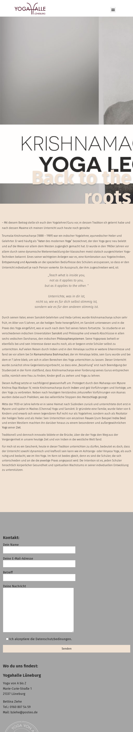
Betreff (39, 575)
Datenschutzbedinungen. (54, 639)
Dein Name (39, 547)
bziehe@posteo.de (24, 712)
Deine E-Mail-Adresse (39, 561)
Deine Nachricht (38, 609)
